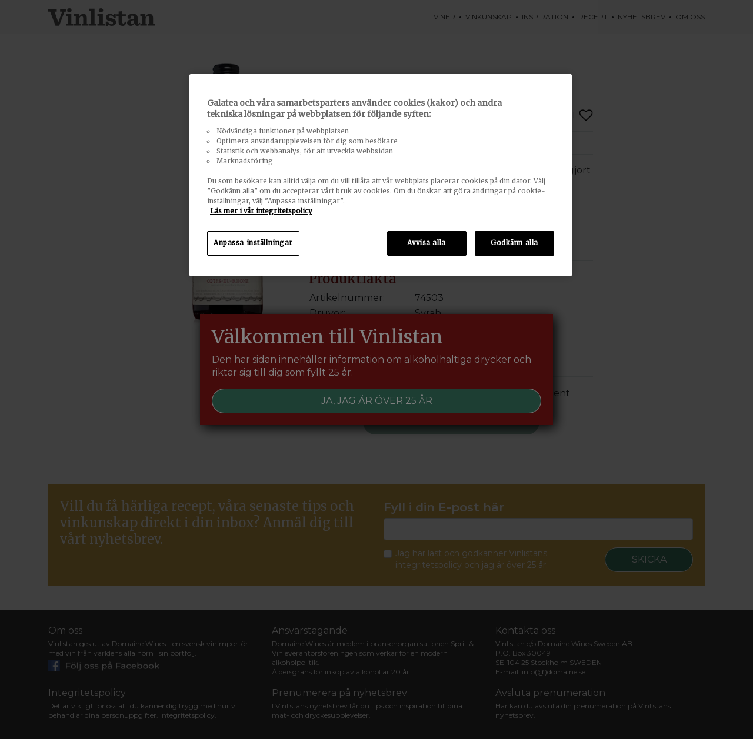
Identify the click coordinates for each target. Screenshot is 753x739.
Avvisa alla (426, 243)
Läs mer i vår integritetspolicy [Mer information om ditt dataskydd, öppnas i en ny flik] (261, 211)
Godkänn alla (514, 243)
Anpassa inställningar (253, 243)
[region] (380, 175)
